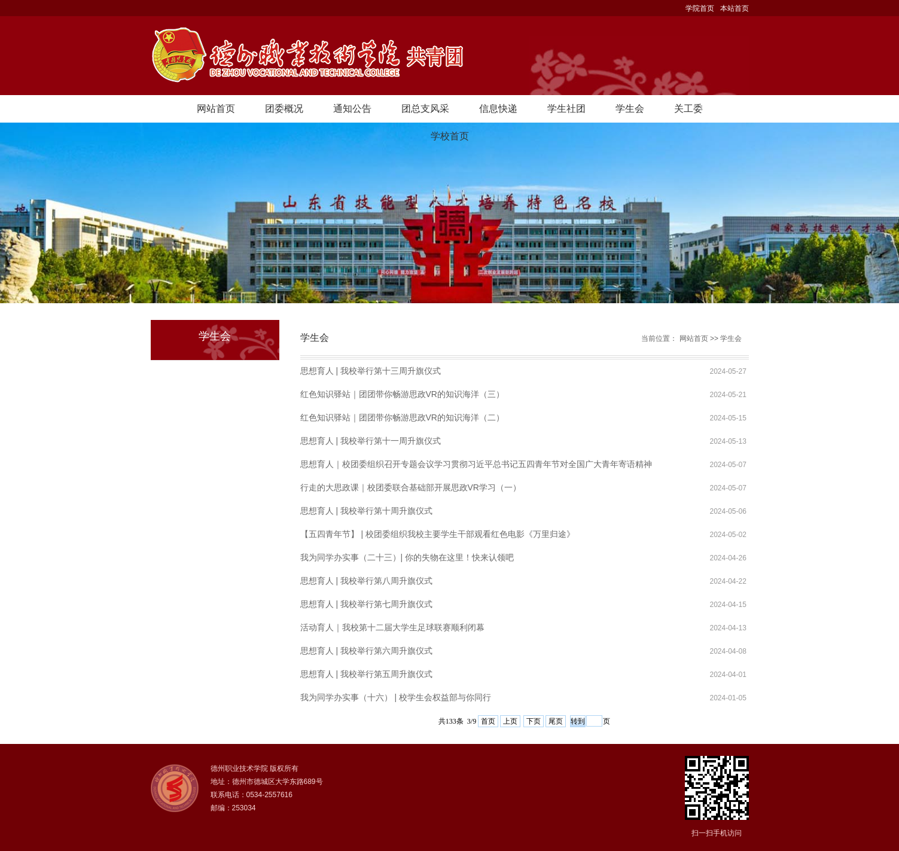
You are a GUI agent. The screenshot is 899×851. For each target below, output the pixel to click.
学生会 (629, 108)
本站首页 (734, 8)
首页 (488, 721)
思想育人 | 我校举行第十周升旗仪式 (366, 511)
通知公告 (352, 108)
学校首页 (450, 136)
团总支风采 (425, 108)
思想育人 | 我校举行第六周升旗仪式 (366, 650)
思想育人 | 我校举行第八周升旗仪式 (366, 580)
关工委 (688, 108)
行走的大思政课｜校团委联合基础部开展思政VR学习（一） (410, 487)
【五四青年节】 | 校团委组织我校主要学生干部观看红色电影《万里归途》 (437, 534)
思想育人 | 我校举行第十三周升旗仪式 (370, 371)
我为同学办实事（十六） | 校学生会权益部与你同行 (395, 697)
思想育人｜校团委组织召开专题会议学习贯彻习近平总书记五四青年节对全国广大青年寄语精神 (476, 464)
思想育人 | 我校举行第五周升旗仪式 (366, 674)
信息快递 (498, 108)
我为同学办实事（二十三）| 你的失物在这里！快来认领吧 (407, 557)
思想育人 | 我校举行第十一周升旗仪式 (370, 441)
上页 (510, 721)
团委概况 (284, 108)
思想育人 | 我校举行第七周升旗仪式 (366, 604)
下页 (533, 721)
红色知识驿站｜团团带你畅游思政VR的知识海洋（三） (402, 394)
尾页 (555, 721)
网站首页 (216, 108)
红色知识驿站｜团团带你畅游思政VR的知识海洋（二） (402, 417)
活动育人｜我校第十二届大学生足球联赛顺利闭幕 (392, 627)
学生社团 (566, 108)
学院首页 (699, 8)
